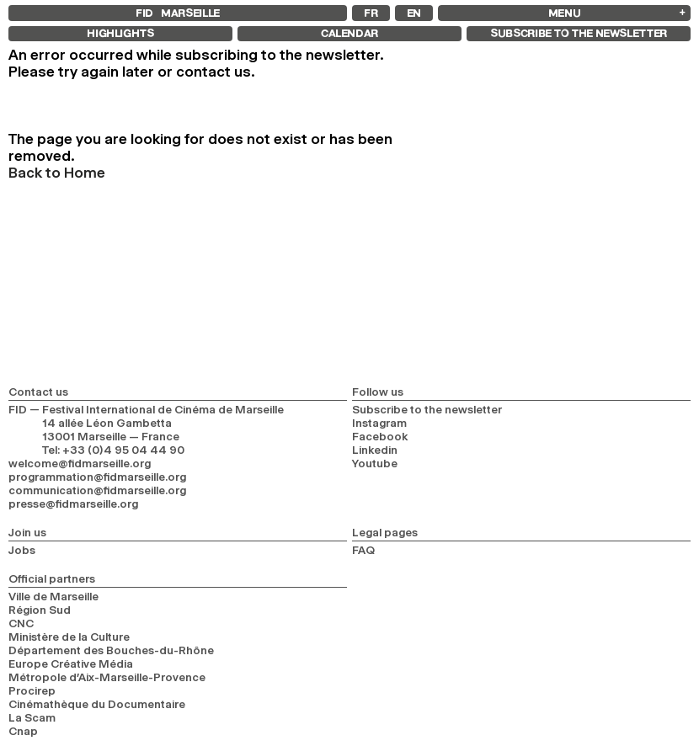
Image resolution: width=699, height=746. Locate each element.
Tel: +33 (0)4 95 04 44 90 (113, 449)
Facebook (380, 436)
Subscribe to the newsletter (427, 409)
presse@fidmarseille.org (73, 503)
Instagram (379, 422)
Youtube (375, 463)
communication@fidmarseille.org (97, 490)
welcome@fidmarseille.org (79, 463)
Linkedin (375, 449)
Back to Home (56, 172)
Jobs (21, 550)
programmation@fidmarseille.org (97, 476)
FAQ (363, 550)
